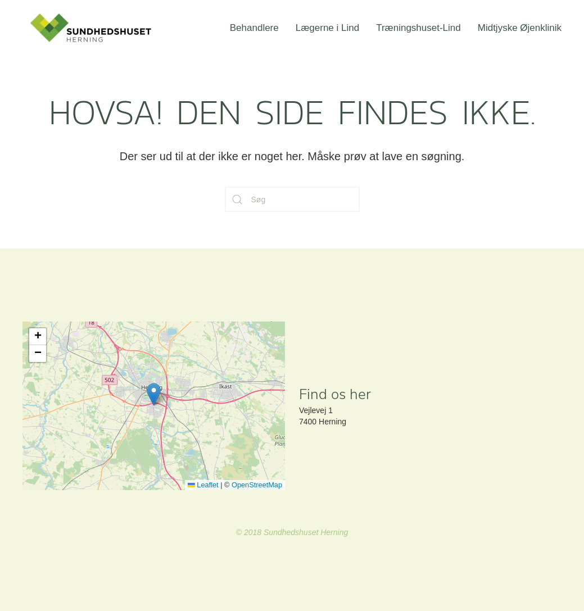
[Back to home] (92, 28)
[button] (154, 394)
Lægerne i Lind (327, 27)
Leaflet (203, 485)
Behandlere (254, 27)
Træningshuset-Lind (418, 27)
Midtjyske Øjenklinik (520, 27)
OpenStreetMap (257, 485)
